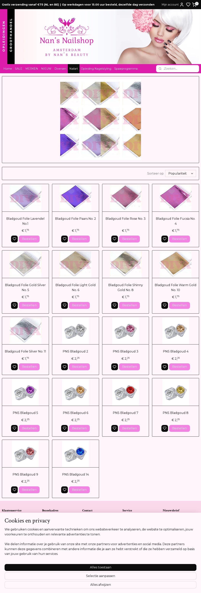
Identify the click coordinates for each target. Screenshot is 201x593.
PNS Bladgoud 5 (25, 413)
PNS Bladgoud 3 (125, 351)
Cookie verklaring (13, 537)
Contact (7, 517)
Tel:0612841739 (91, 533)
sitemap (114, 586)
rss (120, 586)
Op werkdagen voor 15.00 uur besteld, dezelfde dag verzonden (108, 4)
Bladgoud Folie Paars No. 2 (75, 218)
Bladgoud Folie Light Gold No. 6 (75, 287)
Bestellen (29, 239)
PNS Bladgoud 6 (75, 413)
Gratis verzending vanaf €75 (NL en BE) (30, 4)
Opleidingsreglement (15, 541)
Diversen (60, 68)
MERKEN (31, 68)
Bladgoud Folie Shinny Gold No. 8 (125, 287)
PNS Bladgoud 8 (175, 413)
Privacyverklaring (12, 533)
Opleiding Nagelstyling (96, 68)
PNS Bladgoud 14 (75, 474)
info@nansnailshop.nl (95, 541)
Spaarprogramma (126, 68)
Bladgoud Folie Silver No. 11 (25, 351)
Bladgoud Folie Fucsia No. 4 (175, 221)
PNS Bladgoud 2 (75, 351)
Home (7, 68)
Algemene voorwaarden (17, 521)
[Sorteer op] (180, 173)
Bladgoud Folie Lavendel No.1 (25, 221)
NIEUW (46, 68)
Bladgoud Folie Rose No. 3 (126, 218)
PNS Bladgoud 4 (175, 351)
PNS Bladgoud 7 (125, 413)
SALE (18, 68)
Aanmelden (175, 535)
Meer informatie (174, 563)
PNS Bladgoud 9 (25, 474)
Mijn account (173, 4)
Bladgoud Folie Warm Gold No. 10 (175, 287)
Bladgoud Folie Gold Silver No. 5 (25, 287)
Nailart (73, 68)
